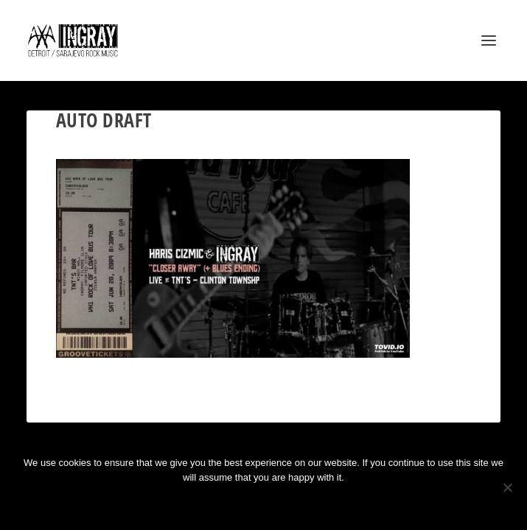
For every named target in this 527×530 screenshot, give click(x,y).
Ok (210, 502)
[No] (507, 487)
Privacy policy (283, 502)
